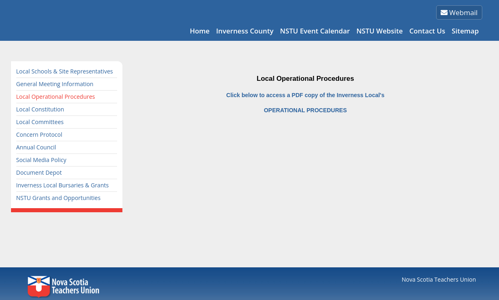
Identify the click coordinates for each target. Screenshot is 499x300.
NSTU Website (379, 31)
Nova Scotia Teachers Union (439, 279)
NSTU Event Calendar (315, 31)
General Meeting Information (54, 84)
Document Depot (39, 172)
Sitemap (465, 31)
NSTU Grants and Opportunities (58, 198)
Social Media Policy (41, 160)
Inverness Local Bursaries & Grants (62, 185)
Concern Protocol (39, 134)
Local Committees (40, 122)
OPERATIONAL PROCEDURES (305, 110)
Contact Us (427, 31)
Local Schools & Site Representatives (64, 71)
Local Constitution (40, 109)
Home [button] (200, 31)
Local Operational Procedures (55, 96)
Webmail (459, 12)
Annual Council (36, 147)
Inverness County (245, 31)
